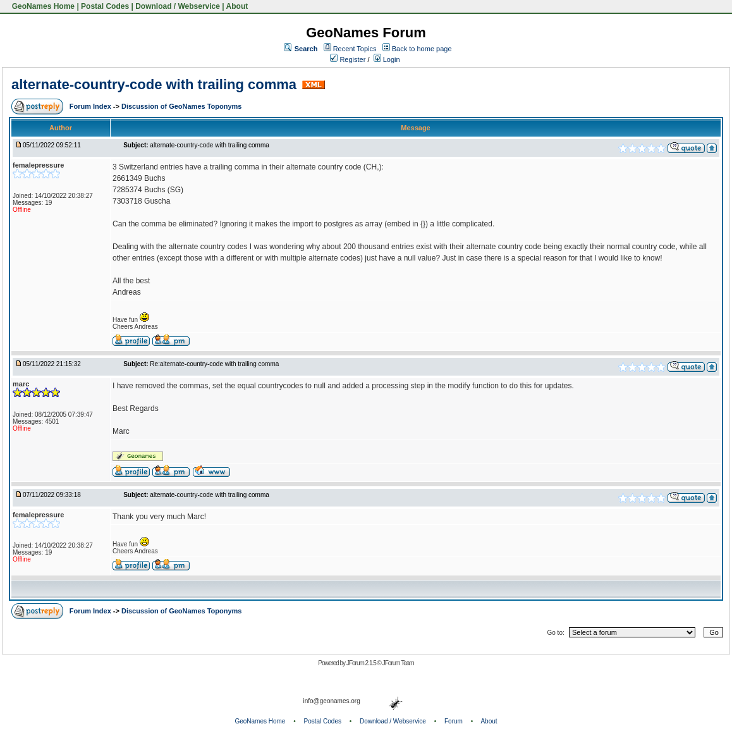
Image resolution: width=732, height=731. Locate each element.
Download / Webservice (177, 6)
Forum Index (91, 106)
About (237, 6)
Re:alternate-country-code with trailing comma (214, 363)
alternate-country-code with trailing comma (153, 84)
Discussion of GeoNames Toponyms (181, 106)
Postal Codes (105, 6)
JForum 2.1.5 (361, 663)
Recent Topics (355, 48)
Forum (453, 721)
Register (347, 59)
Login (387, 59)
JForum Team (398, 663)
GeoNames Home (42, 6)
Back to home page (422, 48)
